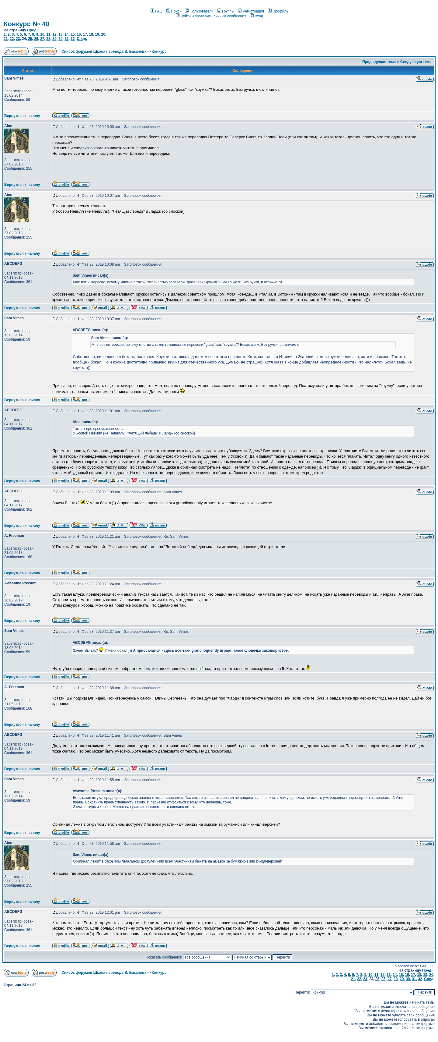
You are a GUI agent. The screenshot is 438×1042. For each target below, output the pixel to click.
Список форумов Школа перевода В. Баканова (103, 51)
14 (66, 34)
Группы (225, 11)
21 (6, 39)
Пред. (32, 30)
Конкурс (159, 51)
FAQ (156, 11)
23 (18, 39)
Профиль (278, 11)
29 (54, 39)
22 (12, 39)
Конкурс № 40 (26, 24)
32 (73, 39)
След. (82, 39)
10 (42, 34)
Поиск (173, 11)
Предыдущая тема (379, 62)
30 (60, 39)
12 (54, 34)
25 (30, 39)
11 (48, 34)
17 (85, 34)
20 (103, 34)
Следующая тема (416, 62)
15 (73, 34)
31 (66, 39)
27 (42, 39)
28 (48, 39)
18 (91, 34)
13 (60, 34)
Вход (256, 16)
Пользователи (199, 11)
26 (36, 39)
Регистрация (251, 11)
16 (79, 34)
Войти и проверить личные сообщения (211, 16)
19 (97, 34)
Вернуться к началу (22, 116)
